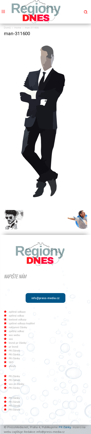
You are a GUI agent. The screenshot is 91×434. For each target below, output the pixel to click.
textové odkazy (17, 319)
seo (11, 339)
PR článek (14, 350)
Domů (7, 27)
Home (17, 27)
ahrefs (12, 366)
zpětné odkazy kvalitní (22, 323)
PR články (14, 354)
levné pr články (17, 343)
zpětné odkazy (17, 311)
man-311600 (17, 33)
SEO (11, 362)
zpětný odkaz (16, 315)
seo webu (14, 335)
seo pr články (16, 384)
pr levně (13, 346)
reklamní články (18, 327)
